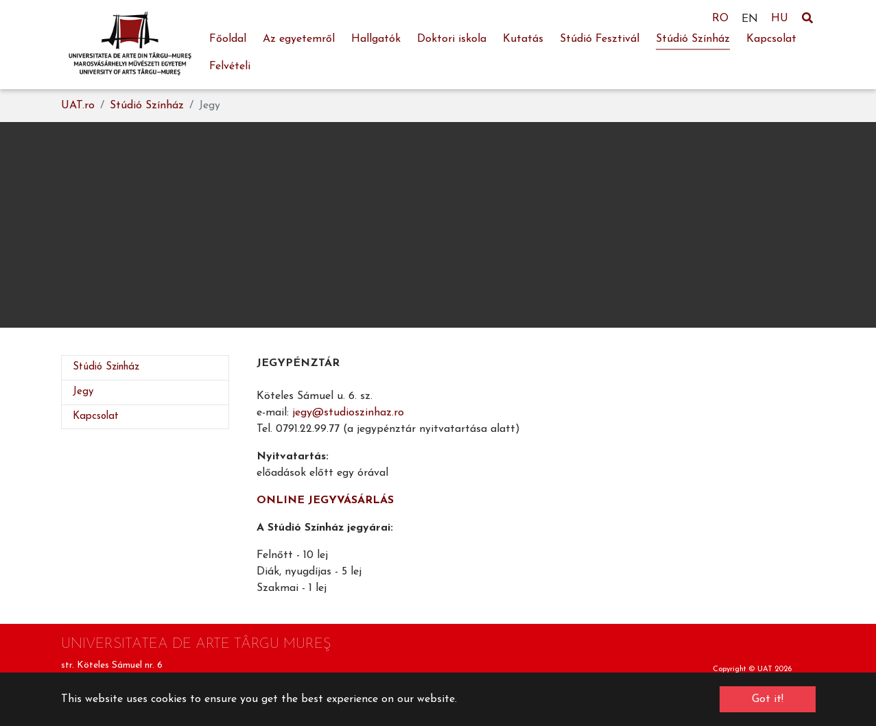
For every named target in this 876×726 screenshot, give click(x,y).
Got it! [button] (767, 699)
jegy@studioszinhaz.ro (348, 412)
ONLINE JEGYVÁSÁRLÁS (325, 500)
